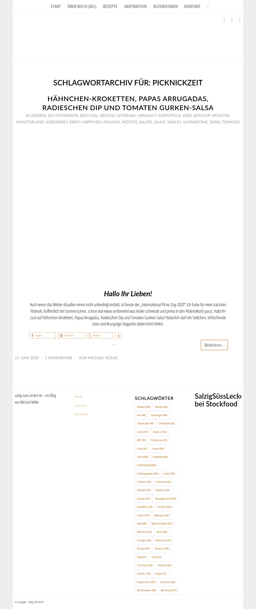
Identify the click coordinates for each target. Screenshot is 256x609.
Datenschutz (81, 414)
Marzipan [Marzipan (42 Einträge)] (161, 515)
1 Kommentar (58, 357)
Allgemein (36, 115)
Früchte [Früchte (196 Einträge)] (144, 482)
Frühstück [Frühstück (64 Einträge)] (163, 482)
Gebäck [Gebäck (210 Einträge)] (143, 490)
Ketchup (202, 115)
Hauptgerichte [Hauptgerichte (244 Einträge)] (165, 498)
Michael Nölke (103, 357)
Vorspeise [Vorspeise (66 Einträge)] (167, 582)
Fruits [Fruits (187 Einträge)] (169, 473)
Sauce (160, 122)
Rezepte (129, 122)
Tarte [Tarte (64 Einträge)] (157, 557)
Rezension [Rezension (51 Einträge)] (163, 540)
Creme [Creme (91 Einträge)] (142, 432)
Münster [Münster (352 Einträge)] (144, 532)
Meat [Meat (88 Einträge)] (142, 523)
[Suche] (206, 6)
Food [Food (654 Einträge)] (142, 457)
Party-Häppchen (86, 122)
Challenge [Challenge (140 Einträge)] (159, 415)
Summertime (195, 122)
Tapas (214, 122)
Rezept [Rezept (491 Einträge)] (143, 548)
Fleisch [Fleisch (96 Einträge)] (158, 448)
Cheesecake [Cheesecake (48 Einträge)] (145, 423)
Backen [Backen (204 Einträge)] (143, 407)
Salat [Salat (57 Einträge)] (142, 557)
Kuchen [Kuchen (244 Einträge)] (164, 507)
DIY (51, 115)
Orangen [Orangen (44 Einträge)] (144, 540)
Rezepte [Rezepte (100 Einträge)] (162, 548)
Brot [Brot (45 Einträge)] (141, 415)
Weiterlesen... (214, 345)
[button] (42, 335)
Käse (187, 115)
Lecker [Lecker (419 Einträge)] (143, 515)
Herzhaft (147, 115)
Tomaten (231, 122)
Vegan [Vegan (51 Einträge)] (160, 573)
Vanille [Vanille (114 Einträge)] (143, 573)
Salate (145, 122)
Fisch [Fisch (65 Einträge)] (142, 448)
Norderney (57, 122)
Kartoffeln (169, 115)
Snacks (174, 122)
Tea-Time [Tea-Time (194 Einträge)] (144, 565)
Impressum (81, 405)
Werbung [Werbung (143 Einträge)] (169, 590)
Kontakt (79, 396)
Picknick (112, 122)
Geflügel (89, 115)
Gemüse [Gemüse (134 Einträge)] (162, 490)
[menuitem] (55, 6)
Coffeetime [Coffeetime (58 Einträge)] (166, 423)
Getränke (126, 115)
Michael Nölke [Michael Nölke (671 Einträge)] (162, 523)
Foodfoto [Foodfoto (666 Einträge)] (160, 457)
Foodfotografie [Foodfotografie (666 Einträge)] (147, 473)
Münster (220, 115)
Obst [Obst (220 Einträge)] (161, 532)
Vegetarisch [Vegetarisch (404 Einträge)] (146, 582)
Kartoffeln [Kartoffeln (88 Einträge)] (144, 507)
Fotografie (67, 115)
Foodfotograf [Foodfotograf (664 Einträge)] (146, 465)
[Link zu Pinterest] (239, 20)
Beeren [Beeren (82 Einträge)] (161, 407)
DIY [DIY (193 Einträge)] (141, 440)
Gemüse (107, 115)
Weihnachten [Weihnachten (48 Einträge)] (146, 590)
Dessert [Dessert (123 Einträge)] (159, 432)
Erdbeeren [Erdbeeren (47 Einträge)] (159, 440)
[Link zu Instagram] (232, 20)
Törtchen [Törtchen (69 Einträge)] (164, 565)
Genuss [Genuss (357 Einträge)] (143, 498)
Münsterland (30, 122)
